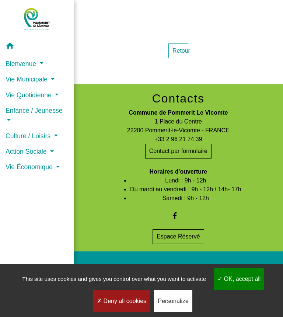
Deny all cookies (121, 301)
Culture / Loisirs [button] (29, 136)
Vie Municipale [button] (27, 79)
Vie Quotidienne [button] (29, 95)
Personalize (173, 301)
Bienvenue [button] (22, 63)
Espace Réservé (178, 236)
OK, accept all (239, 279)
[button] (37, 47)
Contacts (178, 98)
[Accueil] (37, 19)
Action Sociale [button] (27, 151)
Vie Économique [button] (30, 167)
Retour (180, 51)
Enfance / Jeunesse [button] (34, 110)
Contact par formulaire (178, 151)
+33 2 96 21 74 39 (178, 139)
